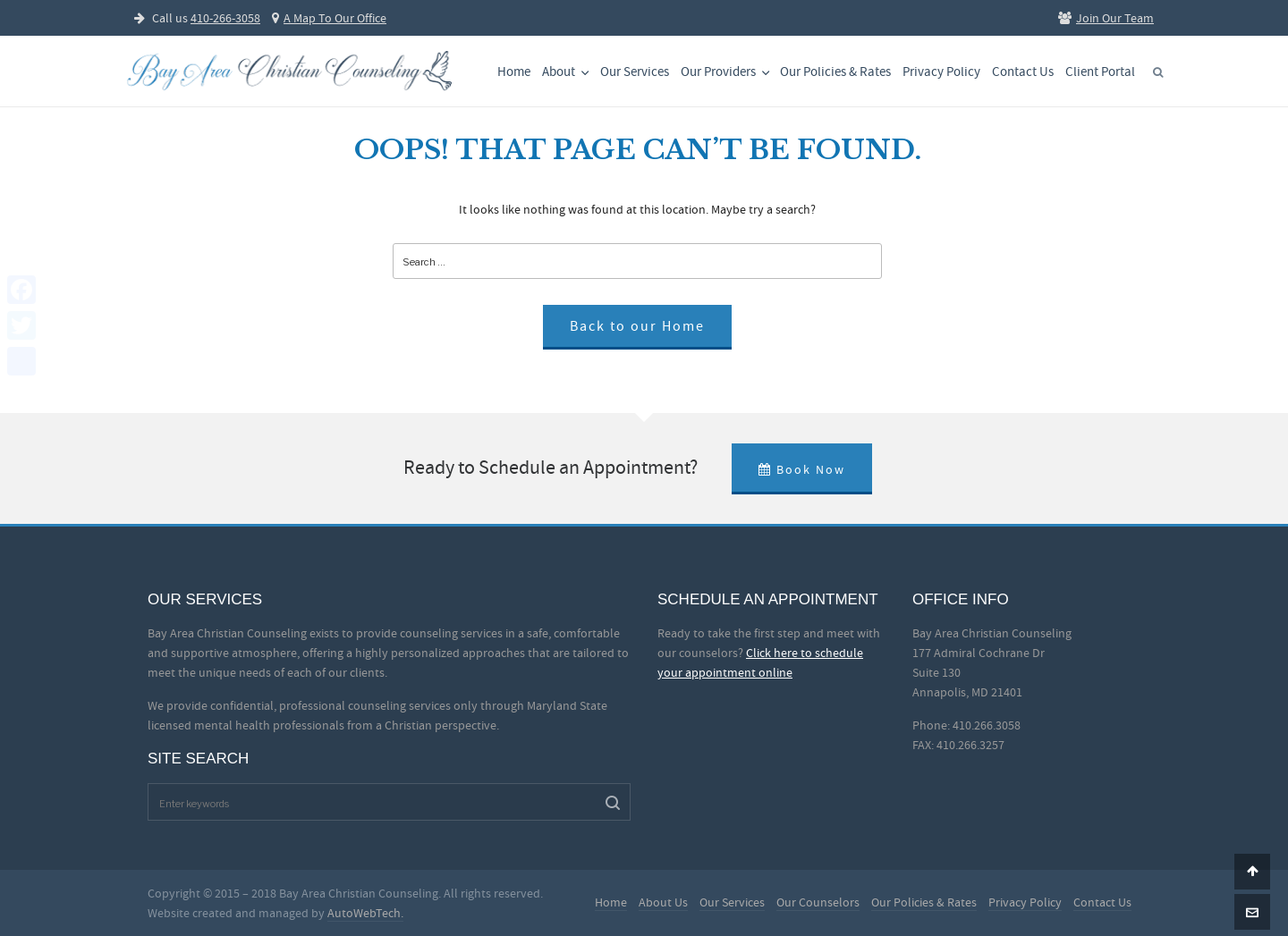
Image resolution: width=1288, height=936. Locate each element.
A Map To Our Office (329, 18)
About (567, 71)
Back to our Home (637, 326)
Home (513, 71)
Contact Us (1023, 71)
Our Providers (727, 71)
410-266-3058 (225, 18)
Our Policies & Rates (835, 71)
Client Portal (1100, 71)
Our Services (634, 71)
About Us (663, 902)
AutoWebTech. (365, 913)
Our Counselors (818, 902)
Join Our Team (1106, 18)
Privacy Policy (941, 71)
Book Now (801, 469)
